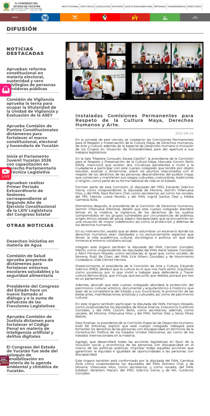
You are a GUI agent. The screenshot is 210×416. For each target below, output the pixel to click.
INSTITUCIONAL (70, 6)
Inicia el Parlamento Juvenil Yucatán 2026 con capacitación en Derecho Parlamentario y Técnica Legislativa (31, 164)
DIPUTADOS (87, 6)
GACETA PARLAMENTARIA (138, 6)
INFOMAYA (160, 6)
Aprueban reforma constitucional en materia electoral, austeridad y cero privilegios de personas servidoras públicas (31, 79)
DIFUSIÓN (117, 6)
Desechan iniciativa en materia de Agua (30, 243)
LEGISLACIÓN (103, 6)
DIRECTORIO (194, 6)
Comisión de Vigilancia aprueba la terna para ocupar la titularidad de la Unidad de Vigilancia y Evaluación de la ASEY (32, 107)
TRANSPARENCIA (176, 6)
